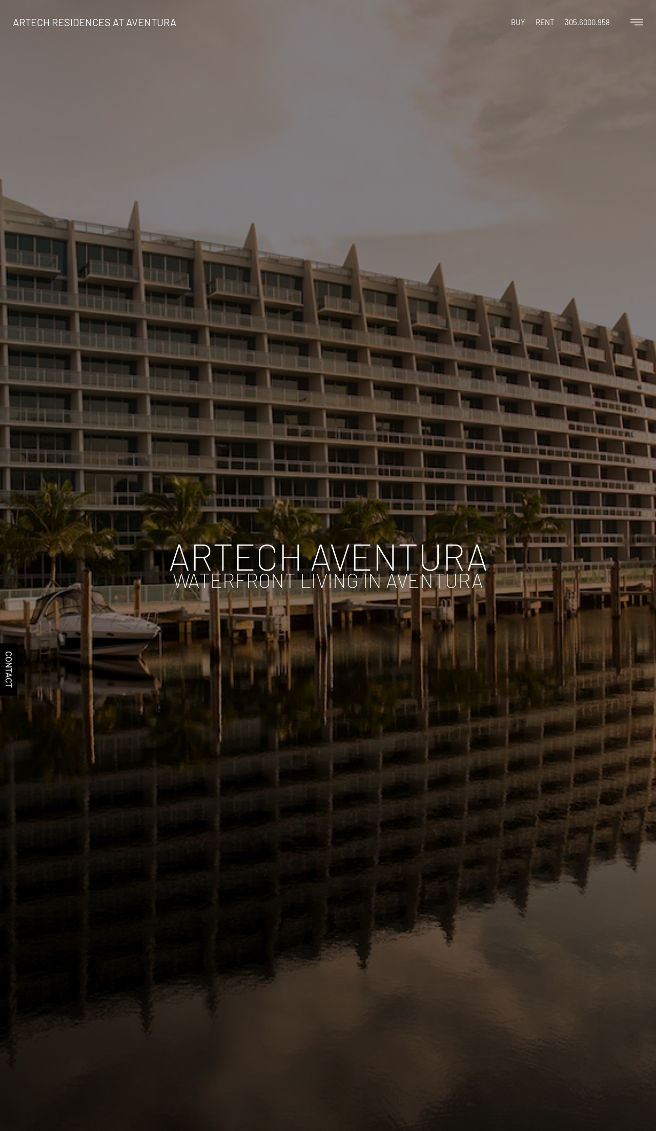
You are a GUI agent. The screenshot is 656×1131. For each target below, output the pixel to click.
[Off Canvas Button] (636, 23)
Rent (545, 22)
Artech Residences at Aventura (94, 22)
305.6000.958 (587, 22)
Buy (518, 22)
